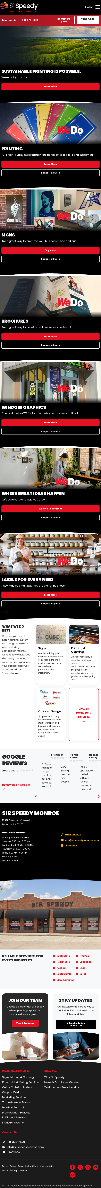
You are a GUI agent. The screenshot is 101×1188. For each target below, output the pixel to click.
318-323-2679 (30, 20)
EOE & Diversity (9, 1170)
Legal (83, 968)
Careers (74, 1082)
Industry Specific (13, 1122)
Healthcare (63, 962)
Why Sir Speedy (54, 1077)
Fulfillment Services (14, 1117)
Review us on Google (16, 785)
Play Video (50, 250)
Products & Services (16, 1071)
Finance (84, 956)
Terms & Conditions (28, 1166)
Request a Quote (63, 20)
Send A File (87, 18)
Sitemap (23, 1170)
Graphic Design (49, 711)
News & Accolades (56, 1082)
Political (61, 968)
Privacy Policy (9, 1166)
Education (86, 962)
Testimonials (52, 1087)
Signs (42, 648)
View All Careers (25, 1023)
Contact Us (9, 1132)
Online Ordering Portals (17, 1087)
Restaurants (64, 974)
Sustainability (70, 1087)
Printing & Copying (78, 650)
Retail (83, 974)
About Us (50, 1071)
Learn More (50, 86)
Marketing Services (14, 1097)
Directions (68, 846)
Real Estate (63, 956)
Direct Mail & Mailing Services (21, 1082)
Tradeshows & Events (16, 1102)
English (89, 7)
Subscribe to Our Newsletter (75, 1024)
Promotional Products (16, 1112)
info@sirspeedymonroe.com (79, 840)
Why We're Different (50, 508)
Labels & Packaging (14, 1107)
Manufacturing (65, 980)
